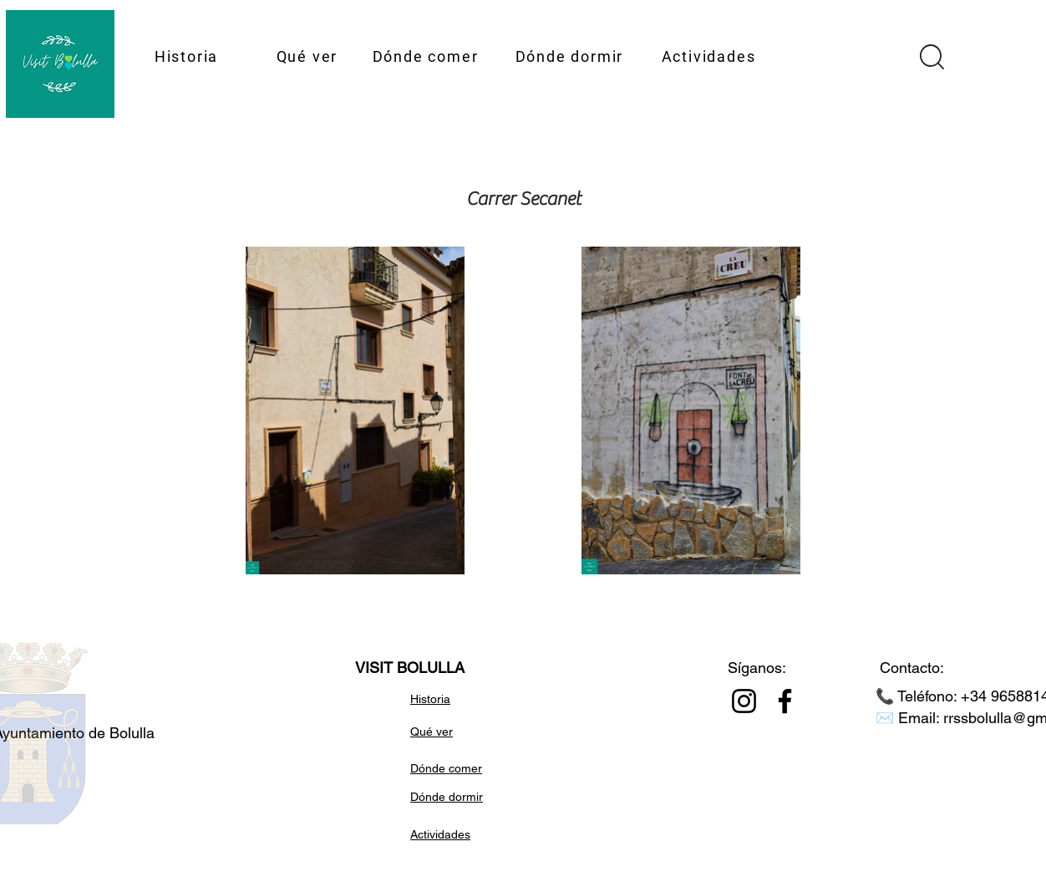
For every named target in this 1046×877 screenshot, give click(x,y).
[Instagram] (744, 701)
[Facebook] (785, 701)
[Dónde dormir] (571, 56)
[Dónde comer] (426, 56)
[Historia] (188, 56)
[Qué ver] (308, 56)
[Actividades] (710, 56)
